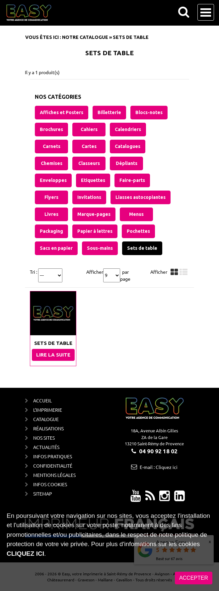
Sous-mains (100, 248)
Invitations (89, 197)
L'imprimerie (47, 410)
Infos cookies (50, 484)
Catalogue (46, 419)
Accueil (42, 400)
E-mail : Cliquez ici (159, 467)
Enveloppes (53, 180)
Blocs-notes (149, 112)
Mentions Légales (54, 475)
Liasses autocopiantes (140, 197)
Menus (136, 214)
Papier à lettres (94, 231)
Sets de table (142, 248)
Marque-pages (93, 214)
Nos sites (44, 438)
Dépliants (126, 163)
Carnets (51, 146)
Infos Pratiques (52, 456)
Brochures (51, 129)
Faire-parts (132, 180)
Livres (51, 214)
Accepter (193, 578)
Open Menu (205, 12)
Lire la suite (53, 355)
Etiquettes (93, 180)
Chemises (51, 163)
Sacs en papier (56, 248)
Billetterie (109, 112)
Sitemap (42, 494)
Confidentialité (52, 466)
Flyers (51, 197)
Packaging (51, 231)
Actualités (46, 447)
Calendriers (128, 129)
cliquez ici (25, 553)
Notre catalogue (85, 37)
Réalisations (48, 428)
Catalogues (127, 146)
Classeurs (89, 163)
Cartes (89, 146)
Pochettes (138, 231)
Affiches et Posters (61, 112)
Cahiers (89, 129)
